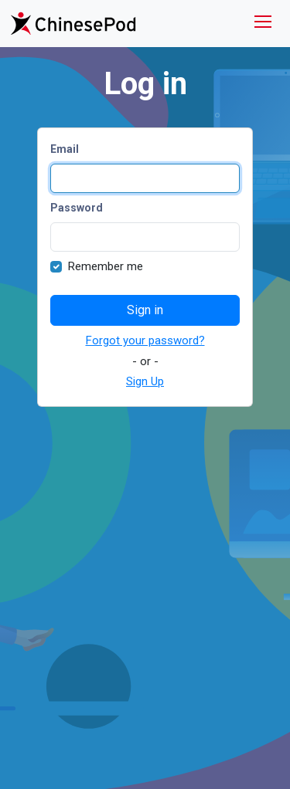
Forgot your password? (145, 340)
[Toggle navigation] (263, 23)
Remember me (105, 266)
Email (64, 149)
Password (76, 207)
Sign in (145, 310)
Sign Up (145, 381)
